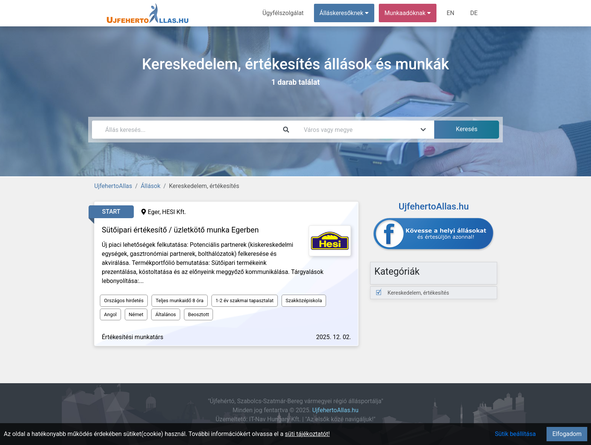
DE (474, 13)
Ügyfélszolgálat (282, 13)
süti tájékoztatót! (307, 433)
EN (451, 13)
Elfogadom (567, 433)
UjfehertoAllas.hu (335, 410)
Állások (150, 186)
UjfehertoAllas (113, 186)
